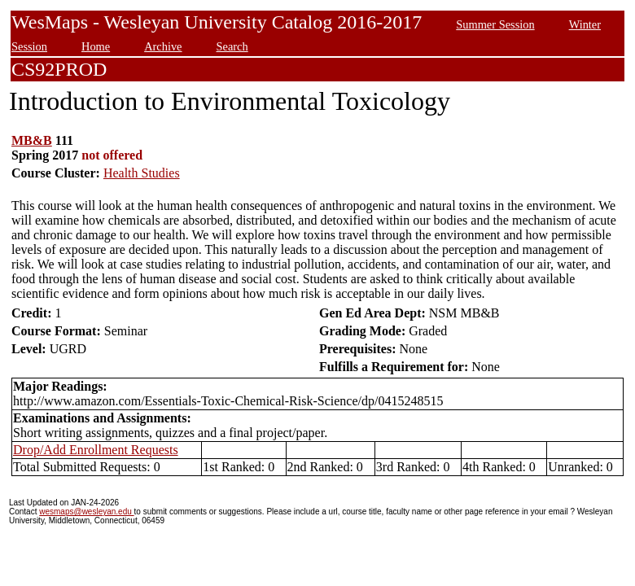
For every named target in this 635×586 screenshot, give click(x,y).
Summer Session (495, 24)
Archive (163, 46)
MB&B (31, 140)
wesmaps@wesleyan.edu (86, 511)
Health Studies (141, 173)
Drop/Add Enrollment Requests (95, 450)
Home (95, 46)
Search (232, 46)
